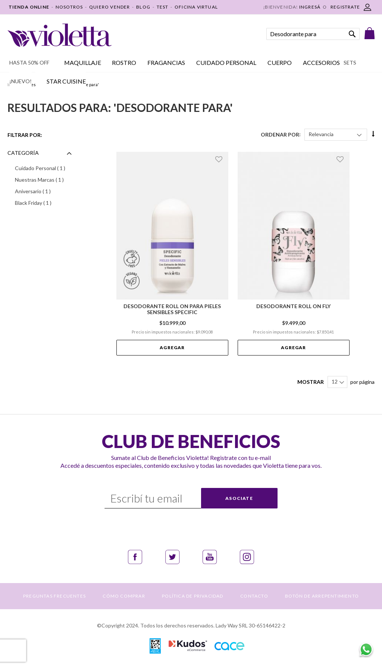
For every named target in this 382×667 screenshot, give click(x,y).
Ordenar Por (280, 134)
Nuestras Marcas (45, 179)
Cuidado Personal (45, 168)
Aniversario (43, 191)
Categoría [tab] (23, 153)
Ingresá (309, 7)
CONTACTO (254, 596)
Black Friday (43, 202)
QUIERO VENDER (109, 7)
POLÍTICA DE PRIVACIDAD (192, 596)
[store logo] (59, 35)
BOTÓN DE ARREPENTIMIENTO (322, 596)
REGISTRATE (345, 7)
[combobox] (313, 34)
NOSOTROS (69, 7)
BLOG (143, 7)
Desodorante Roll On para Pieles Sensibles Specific (172, 309)
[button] (220, 159)
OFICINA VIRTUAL (196, 7)
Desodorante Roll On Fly (293, 306)
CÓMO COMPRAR (124, 596)
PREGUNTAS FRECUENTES (54, 596)
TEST (163, 7)
